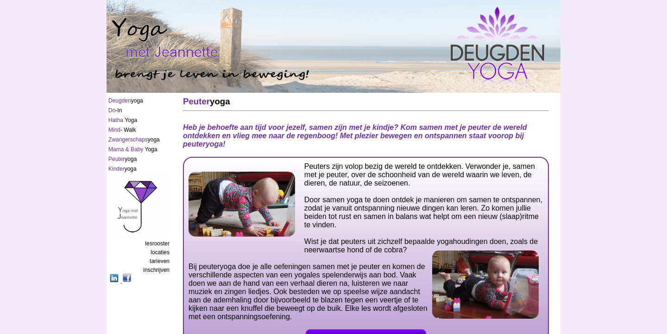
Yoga (122, 120)
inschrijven (156, 270)
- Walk (122, 130)
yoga (125, 100)
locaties (160, 252)
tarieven (160, 261)
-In (115, 110)
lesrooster (157, 243)
